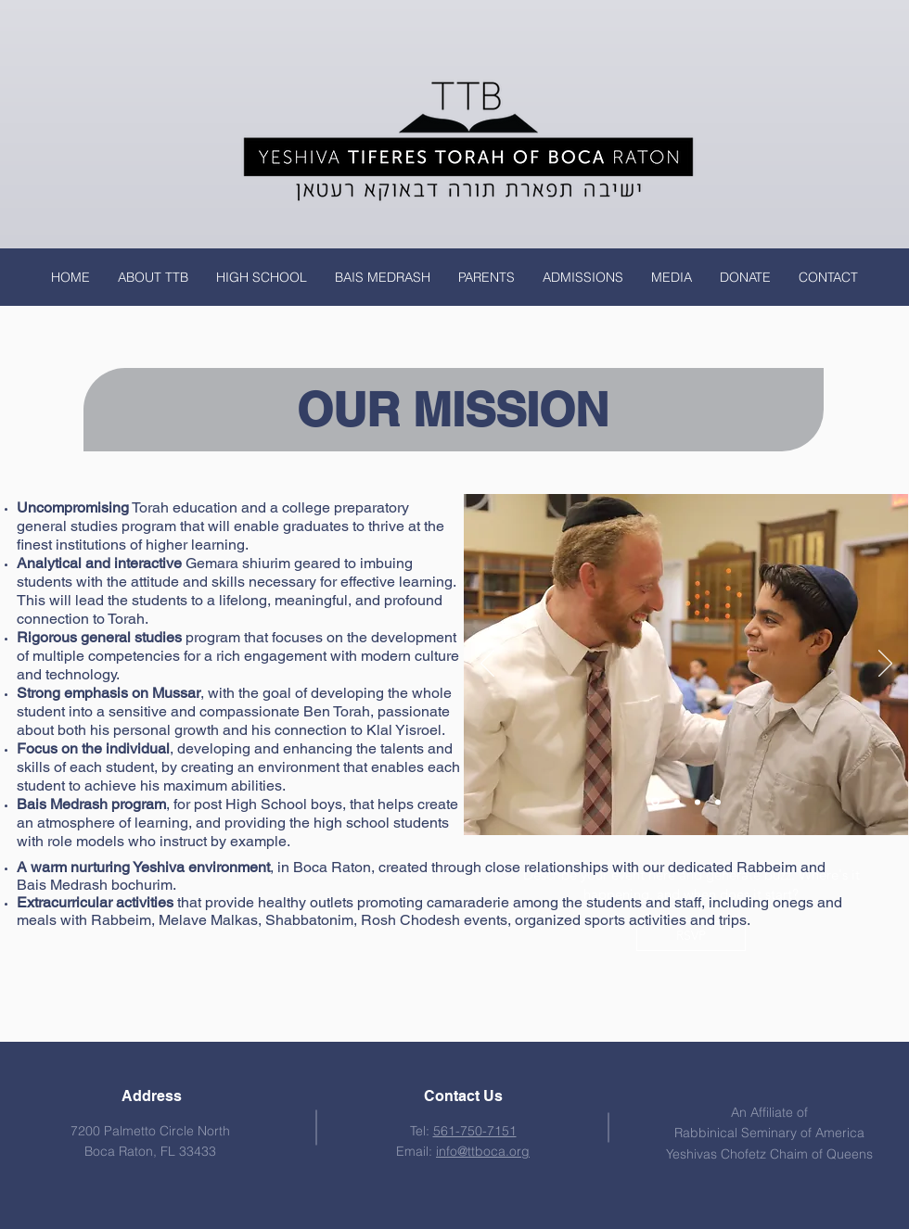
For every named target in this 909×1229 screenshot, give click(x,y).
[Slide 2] (677, 802)
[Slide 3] (655, 802)
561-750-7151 (475, 1130)
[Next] (885, 664)
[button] (153, 277)
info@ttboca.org (483, 1151)
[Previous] (487, 664)
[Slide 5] (718, 802)
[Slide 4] (697, 802)
